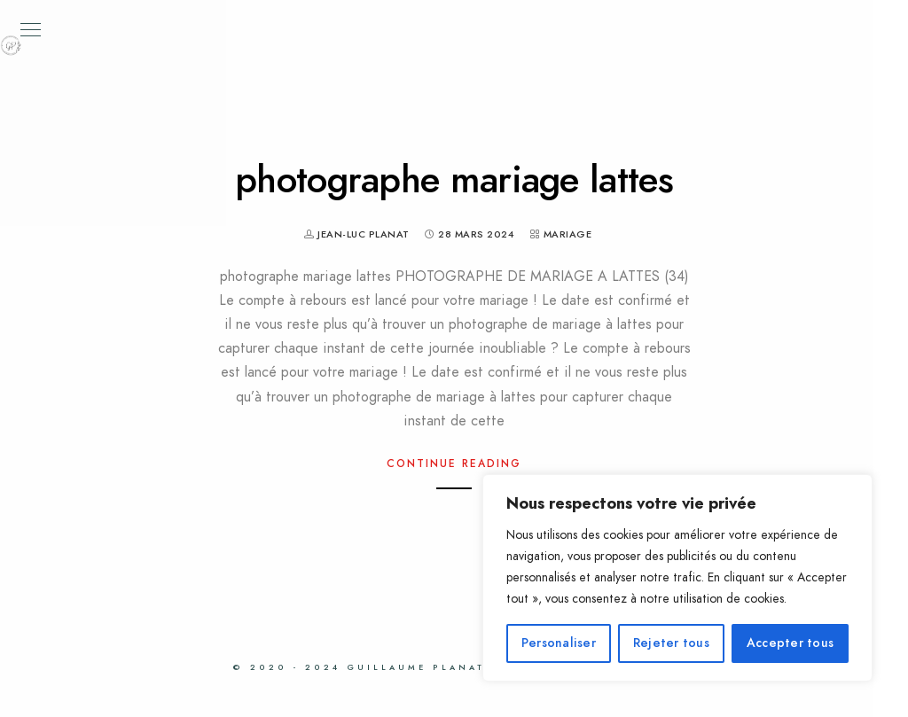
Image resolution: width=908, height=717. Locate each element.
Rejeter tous (671, 643)
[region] (677, 578)
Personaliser (558, 643)
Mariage (568, 234)
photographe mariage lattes (454, 180)
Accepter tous (790, 643)
